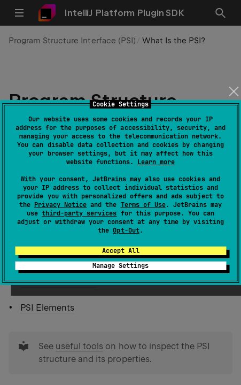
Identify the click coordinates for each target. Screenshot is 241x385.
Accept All (120, 251)
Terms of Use (143, 205)
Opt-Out (126, 230)
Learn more (156, 162)
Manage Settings (120, 265)
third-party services (79, 213)
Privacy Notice (60, 205)
